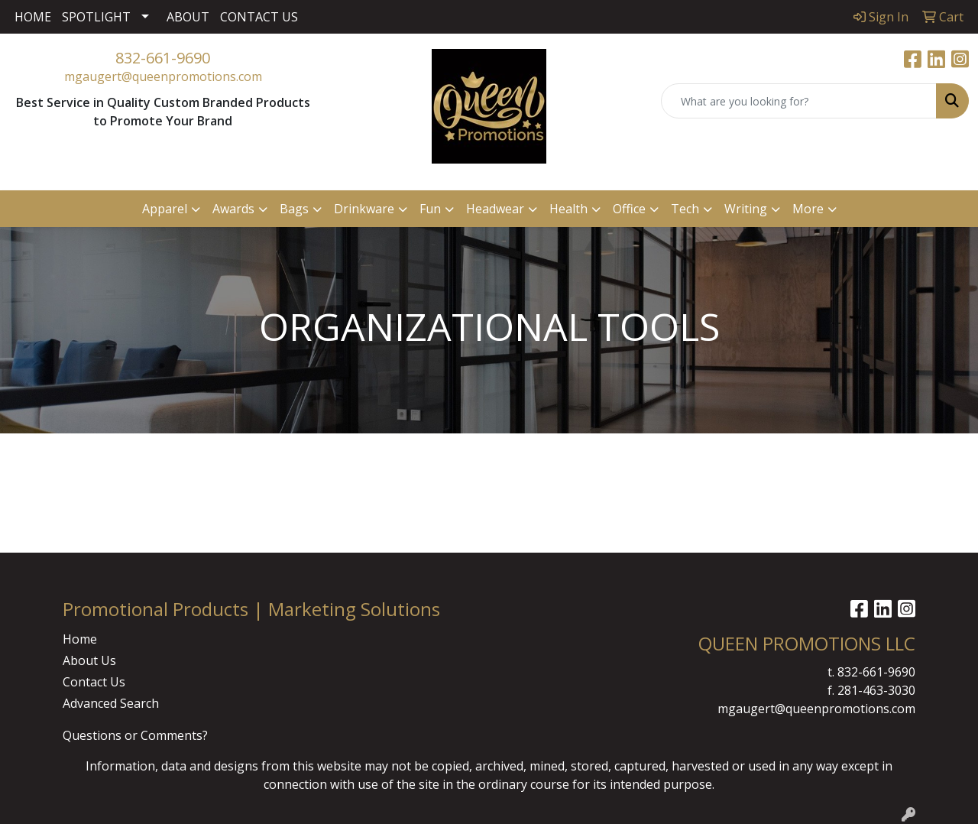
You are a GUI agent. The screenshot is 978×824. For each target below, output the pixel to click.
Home (80, 639)
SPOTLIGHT (96, 16)
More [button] (808, 208)
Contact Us (94, 681)
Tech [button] (685, 208)
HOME (33, 16)
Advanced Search (111, 703)
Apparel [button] (164, 208)
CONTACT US (259, 16)
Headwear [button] (495, 208)
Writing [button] (745, 208)
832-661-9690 (162, 57)
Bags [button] (294, 208)
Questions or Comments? (135, 735)
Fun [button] (430, 208)
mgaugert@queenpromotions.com (163, 76)
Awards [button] (233, 208)
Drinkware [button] (364, 208)
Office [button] (629, 208)
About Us (89, 660)
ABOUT (188, 16)
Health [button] (568, 208)
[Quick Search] (799, 100)
